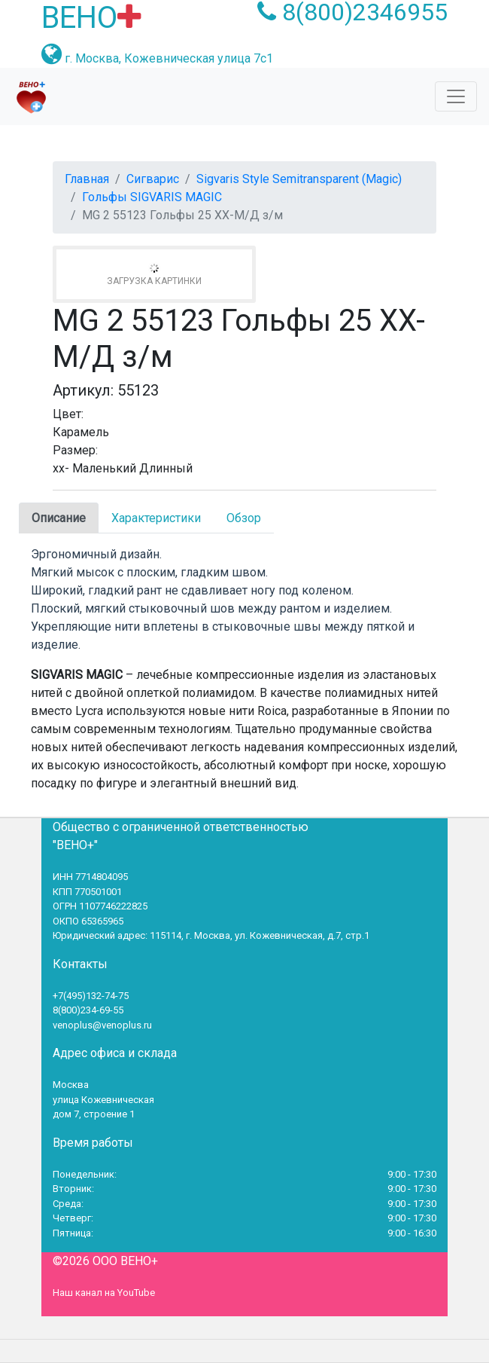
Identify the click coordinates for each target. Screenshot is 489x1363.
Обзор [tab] (243, 518)
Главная (87, 179)
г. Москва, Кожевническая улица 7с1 (169, 58)
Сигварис (152, 179)
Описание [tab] (59, 518)
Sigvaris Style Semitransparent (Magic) (299, 179)
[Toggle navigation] (456, 96)
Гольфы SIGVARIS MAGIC (152, 197)
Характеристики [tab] (156, 518)
